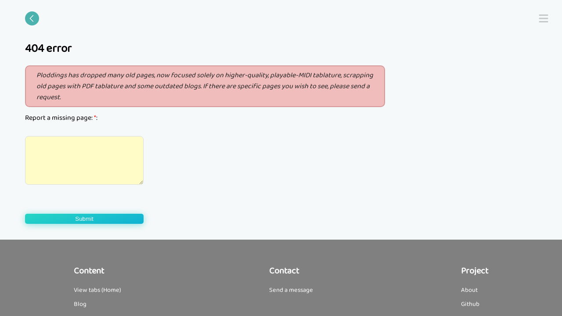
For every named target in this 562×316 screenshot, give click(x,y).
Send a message (291, 290)
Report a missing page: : (61, 117)
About (469, 290)
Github (470, 304)
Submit (84, 218)
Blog (80, 304)
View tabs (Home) (97, 290)
